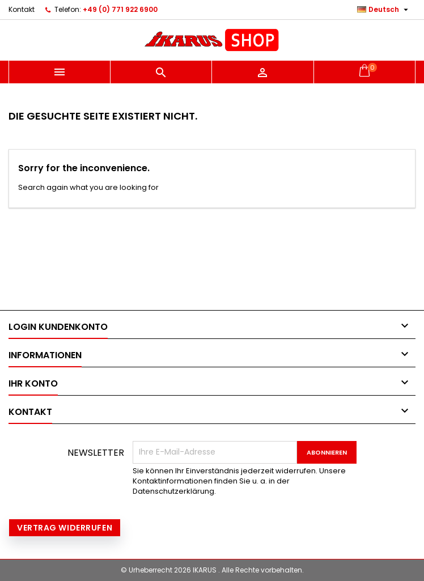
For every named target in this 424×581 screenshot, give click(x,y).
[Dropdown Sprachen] (384, 9)
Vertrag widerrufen (64, 527)
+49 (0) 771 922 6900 (120, 9)
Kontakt (22, 9)
